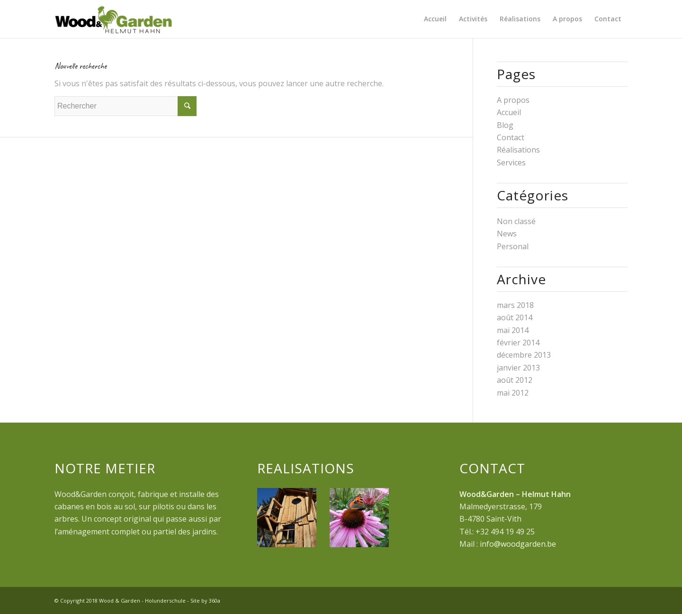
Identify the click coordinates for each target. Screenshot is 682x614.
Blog (505, 125)
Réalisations (518, 149)
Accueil (509, 112)
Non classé (516, 221)
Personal (513, 246)
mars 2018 (515, 305)
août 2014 (514, 317)
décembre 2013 (524, 355)
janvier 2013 (518, 367)
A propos (513, 100)
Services (511, 162)
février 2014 (518, 342)
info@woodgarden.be (518, 544)
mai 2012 (513, 393)
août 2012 (514, 380)
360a (214, 600)
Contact (510, 137)
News (507, 233)
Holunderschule (165, 600)
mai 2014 (513, 330)
